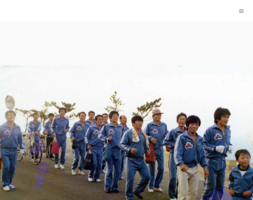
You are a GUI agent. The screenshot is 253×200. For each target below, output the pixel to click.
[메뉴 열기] (241, 11)
